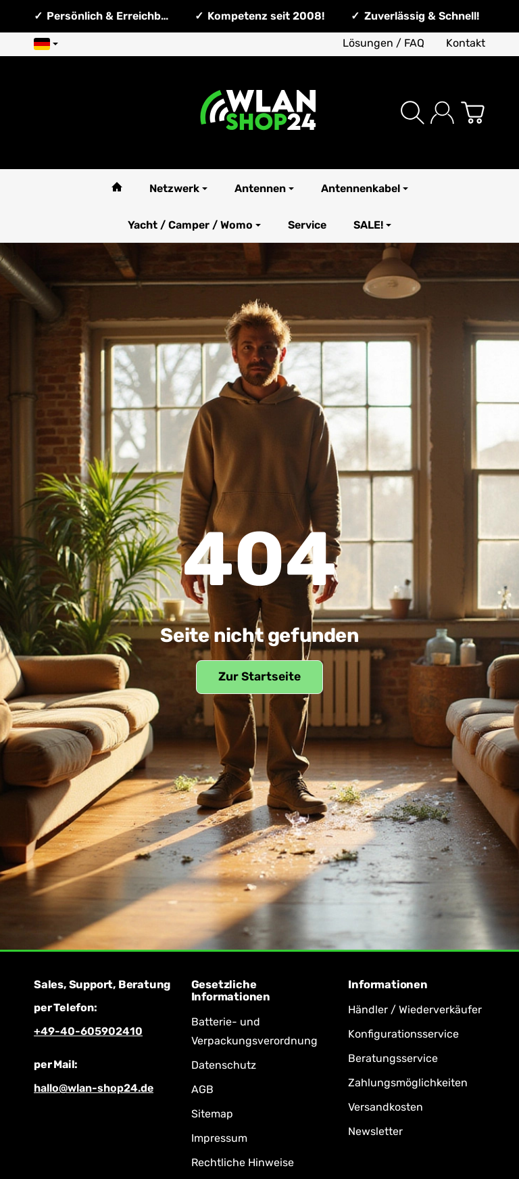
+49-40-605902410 (88, 1031)
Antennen (264, 188)
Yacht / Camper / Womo (194, 224)
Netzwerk (178, 188)
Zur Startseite (259, 676)
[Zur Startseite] (259, 112)
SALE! (372, 224)
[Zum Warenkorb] (472, 112)
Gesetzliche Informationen (230, 991)
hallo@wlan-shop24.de (93, 1088)
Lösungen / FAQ (383, 43)
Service (307, 224)
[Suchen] (412, 112)
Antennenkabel (364, 188)
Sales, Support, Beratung (102, 985)
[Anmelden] (442, 112)
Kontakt (465, 43)
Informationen (387, 985)
